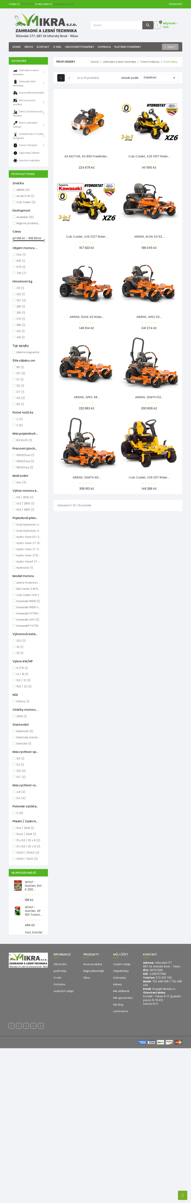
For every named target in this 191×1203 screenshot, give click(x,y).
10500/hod (25, 461)
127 (20, 392)
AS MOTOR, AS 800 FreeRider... (86, 156)
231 (20, 288)
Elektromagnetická (28, 352)
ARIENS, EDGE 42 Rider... (87, 317)
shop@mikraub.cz (63, 4)
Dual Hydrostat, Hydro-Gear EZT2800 (28, 531)
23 (20, 653)
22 (20, 647)
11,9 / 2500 (24, 497)
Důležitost (160, 78)
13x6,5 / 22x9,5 (27, 852)
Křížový (22, 701)
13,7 (21, 777)
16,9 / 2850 (25, 510)
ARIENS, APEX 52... (149, 317)
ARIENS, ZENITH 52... (149, 397)
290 (20, 313)
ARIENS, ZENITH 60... (87, 477)
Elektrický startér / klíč (28, 737)
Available (25, 217)
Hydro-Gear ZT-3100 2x (28, 543)
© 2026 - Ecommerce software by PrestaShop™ (40, 1197)
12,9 (21, 771)
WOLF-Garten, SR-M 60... (33, 1041)
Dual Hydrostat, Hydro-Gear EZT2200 (28, 524)
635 (20, 261)
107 (20, 373)
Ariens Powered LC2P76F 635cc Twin (28, 583)
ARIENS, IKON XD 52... (149, 236)
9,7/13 (22, 668)
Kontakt (43, 47)
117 (20, 379)
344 (21, 255)
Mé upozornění (123, 1152)
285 (20, 306)
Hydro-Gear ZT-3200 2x (28, 549)
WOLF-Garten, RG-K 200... (34, 886)
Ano (21, 482)
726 (21, 273)
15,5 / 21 (23, 680)
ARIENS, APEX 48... (87, 397)
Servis (28, 47)
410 (20, 331)
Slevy (86, 1132)
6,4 (21, 798)
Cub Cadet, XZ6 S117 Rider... (149, 477)
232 (20, 294)
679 (21, 267)
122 (20, 386)
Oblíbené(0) (175, 4)
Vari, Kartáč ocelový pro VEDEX (34, 936)
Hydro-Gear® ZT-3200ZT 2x (28, 561)
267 (21, 300)
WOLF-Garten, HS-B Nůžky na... (34, 1015)
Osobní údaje (122, 1119)
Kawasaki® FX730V (28, 626)
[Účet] (170, 47)
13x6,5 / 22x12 (27, 859)
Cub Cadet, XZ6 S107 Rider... (149, 156)
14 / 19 (22, 674)
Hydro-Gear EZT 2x (28, 537)
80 (20, 367)
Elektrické (24, 731)
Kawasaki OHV (27, 619)
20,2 (21, 641)
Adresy (117, 1139)
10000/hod (25, 455)
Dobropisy (119, 1132)
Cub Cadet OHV (28, 595)
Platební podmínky (128, 47)
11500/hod (24, 467)
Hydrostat (24, 568)
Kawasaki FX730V (28, 613)
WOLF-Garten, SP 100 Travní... (33, 911)
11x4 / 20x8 (25, 828)
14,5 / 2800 (25, 503)
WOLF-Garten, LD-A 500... (34, 961)
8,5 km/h (24, 440)
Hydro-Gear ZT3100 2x (28, 555)
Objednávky (121, 1126)
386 (20, 325)
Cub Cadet (26, 202)
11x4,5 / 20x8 (26, 834)
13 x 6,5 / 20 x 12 (28, 846)
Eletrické (23, 743)
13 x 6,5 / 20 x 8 (28, 840)
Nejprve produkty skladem (28, 223)
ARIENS (23, 190)
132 (20, 398)
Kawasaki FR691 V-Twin (28, 607)
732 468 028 (160, 1136)
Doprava (104, 47)
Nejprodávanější (93, 1126)
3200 (21, 716)
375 (20, 319)
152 (20, 404)
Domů (16, 47)
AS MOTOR (25, 196)
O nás (57, 47)
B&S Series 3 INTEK (28, 589)
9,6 (20, 758)
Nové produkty (92, 1119)
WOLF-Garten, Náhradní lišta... (32, 988)
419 (20, 337)
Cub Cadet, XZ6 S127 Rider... (87, 236)
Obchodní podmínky (79, 47)
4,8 (20, 792)
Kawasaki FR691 (28, 601)
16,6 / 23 (24, 686)
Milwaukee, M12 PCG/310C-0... (33, 1067)
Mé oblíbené (121, 1146)
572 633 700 (27, 4)
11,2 (20, 765)
